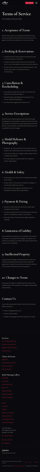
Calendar (4, 359)
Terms (30, 462)
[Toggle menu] (36, 3)
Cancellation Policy (8, 419)
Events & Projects (7, 397)
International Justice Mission (19, 465)
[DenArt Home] (5, 3)
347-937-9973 (8, 435)
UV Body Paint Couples (9, 363)
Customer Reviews (7, 422)
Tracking (36, 462)
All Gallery (5, 378)
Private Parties (6, 351)
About (4, 403)
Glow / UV (5, 387)
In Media (4, 406)
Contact (4, 409)
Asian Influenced (7, 384)
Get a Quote (29, 3)
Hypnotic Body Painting (9, 347)
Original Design (6, 391)
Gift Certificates (6, 369)
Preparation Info (7, 416)
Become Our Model (8, 412)
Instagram (6, 443)
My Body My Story (7, 394)
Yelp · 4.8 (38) (7, 440)
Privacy (26, 462)
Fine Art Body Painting (9, 341)
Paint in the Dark (7, 366)
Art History (5, 381)
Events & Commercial (9, 344)
